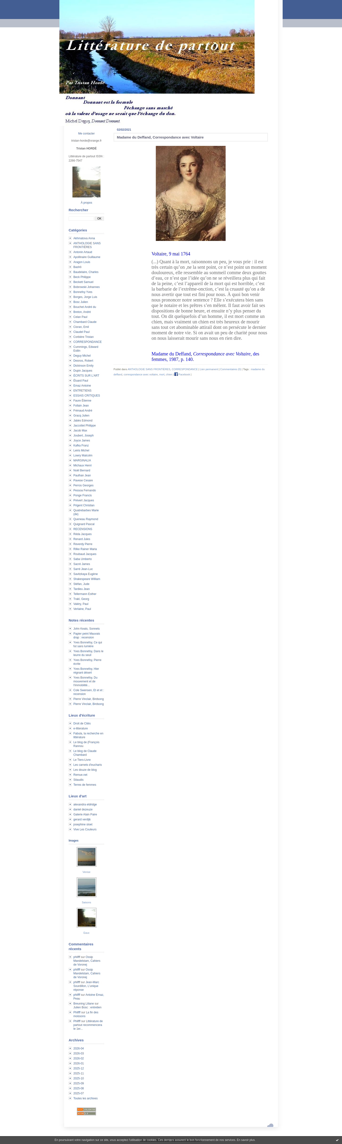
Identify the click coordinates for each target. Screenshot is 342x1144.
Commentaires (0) (230, 369)
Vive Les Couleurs (84, 829)
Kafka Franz (81, 445)
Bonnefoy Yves (82, 292)
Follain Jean (81, 405)
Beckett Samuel (83, 282)
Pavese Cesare (83, 480)
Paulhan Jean (82, 475)
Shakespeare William (86, 579)
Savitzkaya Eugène (85, 574)
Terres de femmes (84, 784)
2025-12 (78, 1068)
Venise (86, 872)
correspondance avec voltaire (141, 374)
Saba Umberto (82, 559)
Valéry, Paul (80, 604)
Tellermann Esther (84, 594)
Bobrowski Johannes (86, 287)
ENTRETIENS (82, 390)
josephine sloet (82, 824)
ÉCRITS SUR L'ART (86, 375)
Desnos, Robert (83, 360)
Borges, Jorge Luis (85, 297)
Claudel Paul (81, 332)
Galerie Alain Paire (85, 814)
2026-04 (78, 1048)
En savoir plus (246, 1140)
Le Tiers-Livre (82, 759)
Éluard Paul (80, 380)
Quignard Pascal (84, 524)
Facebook (182, 374)
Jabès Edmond (82, 420)
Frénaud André (82, 410)
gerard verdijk (82, 819)
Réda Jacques (82, 534)
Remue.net (80, 774)
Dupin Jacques (82, 370)
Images (73, 840)
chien (169, 374)
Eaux (86, 932)
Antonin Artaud (82, 252)
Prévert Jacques (83, 500)
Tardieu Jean (81, 589)
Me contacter (86, 133)
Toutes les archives (85, 1098)
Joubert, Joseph (83, 435)
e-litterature (80, 728)
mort (161, 374)
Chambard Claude (84, 322)
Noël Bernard (81, 470)
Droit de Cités (82, 723)
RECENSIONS (82, 529)
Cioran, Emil (81, 327)
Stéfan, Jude (81, 584)
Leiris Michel (81, 450)
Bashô (77, 267)
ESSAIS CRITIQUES (86, 395)
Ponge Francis (82, 495)
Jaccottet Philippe (84, 425)
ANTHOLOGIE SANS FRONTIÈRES (149, 369)
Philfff (77, 1012)
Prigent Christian (84, 505)
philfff (76, 957)
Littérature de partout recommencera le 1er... (88, 1025)
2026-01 (78, 1063)
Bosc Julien (80, 302)
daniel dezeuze (83, 809)
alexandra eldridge (85, 804)
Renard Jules (81, 539)
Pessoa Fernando (84, 490)
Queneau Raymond (85, 519)
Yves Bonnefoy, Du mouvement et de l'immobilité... (85, 681)
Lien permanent (209, 369)
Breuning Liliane (83, 1003)
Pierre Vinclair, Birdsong (88, 699)
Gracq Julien (81, 415)
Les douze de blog (85, 769)
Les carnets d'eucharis (87, 764)
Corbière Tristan (83, 337)
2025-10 (78, 1078)
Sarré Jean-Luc (83, 569)
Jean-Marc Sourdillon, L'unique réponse (86, 986)
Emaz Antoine (82, 385)
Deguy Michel (82, 355)
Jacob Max (80, 430)
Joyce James (81, 440)
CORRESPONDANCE (87, 342)
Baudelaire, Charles (85, 272)
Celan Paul (80, 317)
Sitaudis (78, 779)
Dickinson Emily (83, 365)
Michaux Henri (82, 465)
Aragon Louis (81, 262)
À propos (86, 202)
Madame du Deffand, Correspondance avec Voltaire (160, 137)
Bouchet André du (84, 307)
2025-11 (78, 1073)
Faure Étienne (82, 400)
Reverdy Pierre (82, 544)
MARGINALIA (82, 460)
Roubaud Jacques (84, 554)
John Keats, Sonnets (86, 628)
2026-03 (78, 1053)
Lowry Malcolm (82, 455)
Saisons (86, 902)
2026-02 (78, 1058)
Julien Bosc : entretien (87, 1007)
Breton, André (82, 312)
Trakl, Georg (81, 599)
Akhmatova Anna (84, 238)
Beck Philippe (82, 277)
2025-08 (78, 1088)
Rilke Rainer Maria (85, 549)
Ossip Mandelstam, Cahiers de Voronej (86, 960)
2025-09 (78, 1083)
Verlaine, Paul (82, 609)
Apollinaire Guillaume (86, 257)
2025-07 (78, 1093)
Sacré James (81, 564)
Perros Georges (83, 485)
